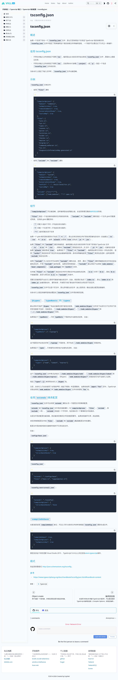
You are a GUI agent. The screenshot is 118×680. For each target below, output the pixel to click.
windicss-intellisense (39, 662)
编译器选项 (94, 211)
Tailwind (91, 662)
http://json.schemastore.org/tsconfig (57, 566)
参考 (32, 572)
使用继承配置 (44, 397)
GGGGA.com (8, 662)
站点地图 (7, 659)
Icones (90, 668)
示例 (32, 79)
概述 (32, 35)
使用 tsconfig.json (40, 51)
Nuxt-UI (90, 659)
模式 (32, 561)
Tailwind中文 (92, 665)
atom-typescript (91, 553)
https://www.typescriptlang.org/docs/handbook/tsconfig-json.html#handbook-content (67, 577)
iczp (31, 20)
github (62, 659)
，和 (51, 300)
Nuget (62, 662)
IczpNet (67, 676)
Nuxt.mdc (35, 665)
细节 (32, 206)
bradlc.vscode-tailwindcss (40, 659)
